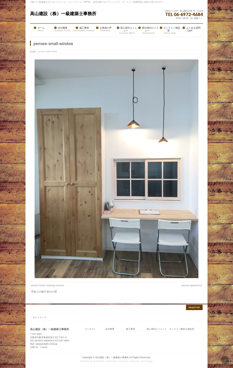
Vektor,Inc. (134, 360)
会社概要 (109, 328)
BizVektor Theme (116, 360)
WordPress (99, 360)
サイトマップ (39, 317)
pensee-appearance (192, 285)
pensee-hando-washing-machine (47, 285)
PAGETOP (194, 306)
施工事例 (130, 328)
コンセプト (90, 328)
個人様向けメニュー (157, 328)
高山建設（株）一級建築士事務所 (63, 13)
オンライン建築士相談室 (181, 328)
